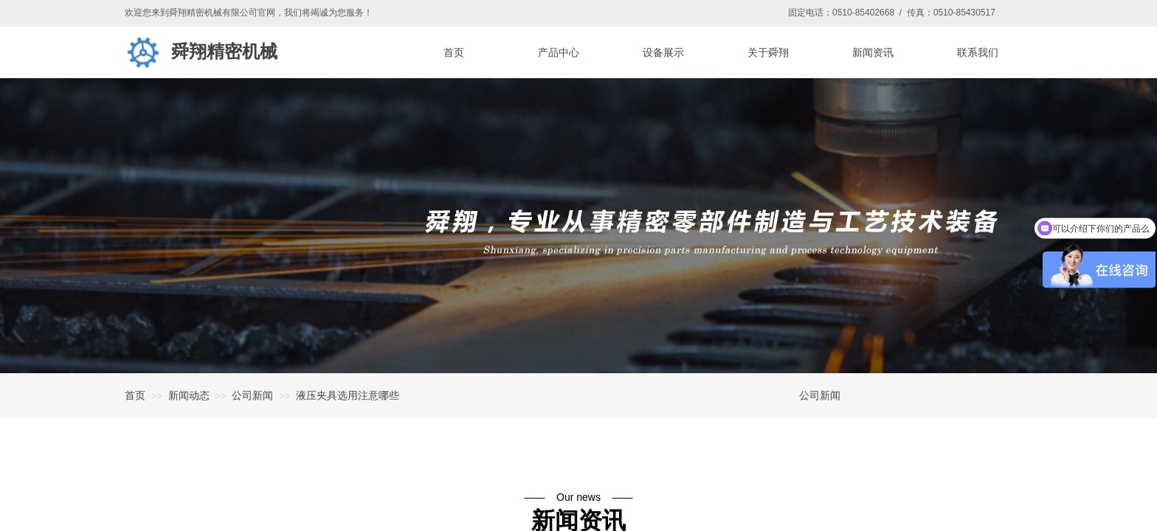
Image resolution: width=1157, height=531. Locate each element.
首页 (135, 395)
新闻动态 (189, 395)
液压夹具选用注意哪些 (347, 395)
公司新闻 (252, 395)
